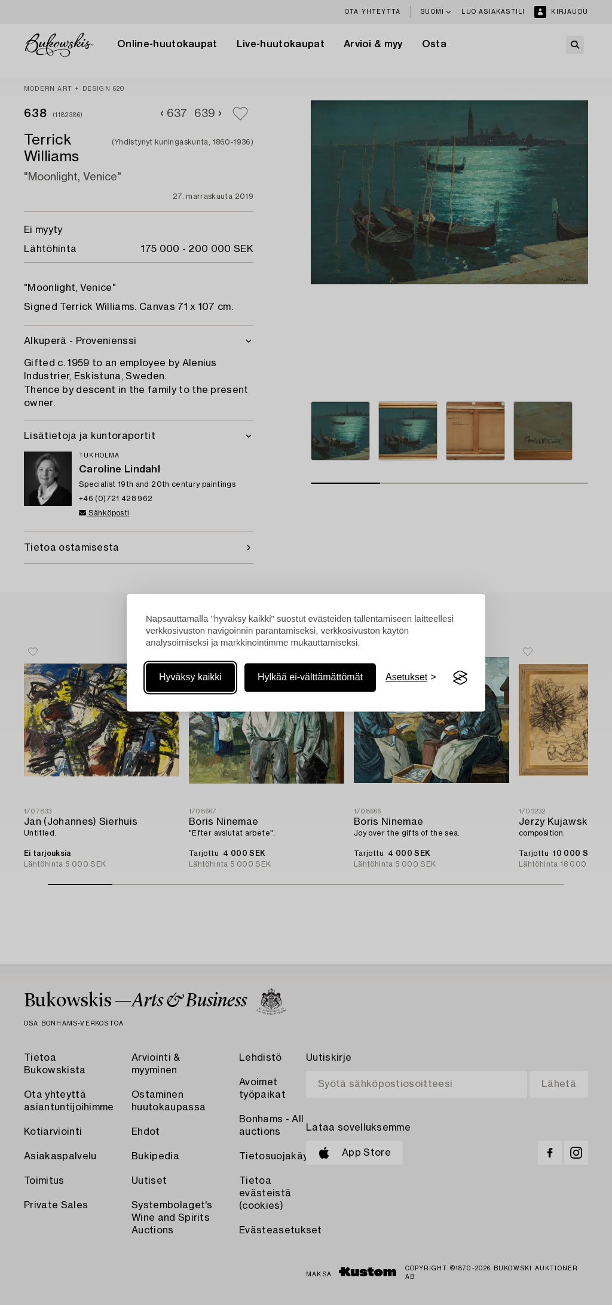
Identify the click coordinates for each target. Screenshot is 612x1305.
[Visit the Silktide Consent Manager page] (460, 678)
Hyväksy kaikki (190, 678)
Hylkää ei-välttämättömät (310, 678)
